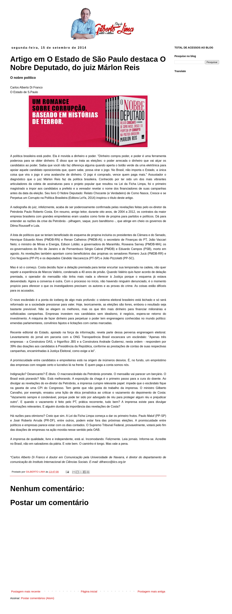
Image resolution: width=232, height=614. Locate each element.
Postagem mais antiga (151, 591)
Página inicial (89, 591)
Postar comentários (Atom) (37, 598)
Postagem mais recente (25, 591)
